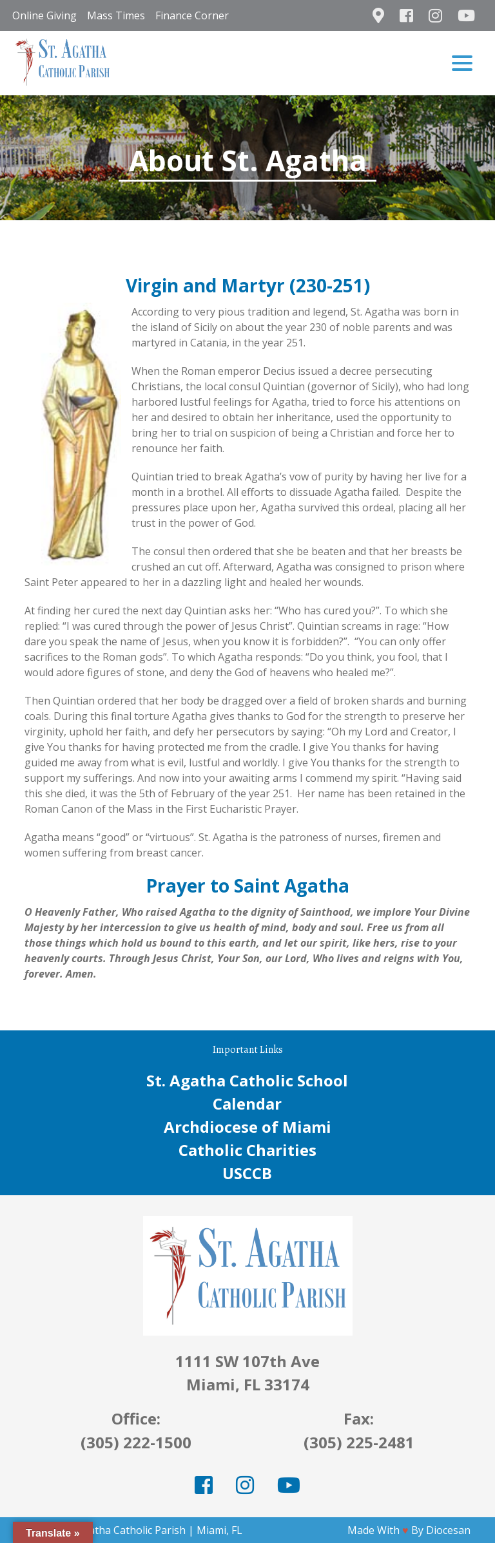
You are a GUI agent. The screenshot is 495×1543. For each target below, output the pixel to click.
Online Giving (44, 15)
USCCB (247, 1173)
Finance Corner (192, 15)
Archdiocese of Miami (247, 1126)
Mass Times (116, 15)
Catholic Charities (247, 1149)
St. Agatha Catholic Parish (124, 1530)
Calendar (247, 1103)
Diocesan (448, 1530)
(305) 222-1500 (136, 1442)
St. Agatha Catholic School (247, 1080)
